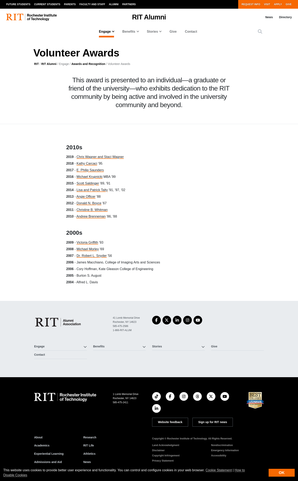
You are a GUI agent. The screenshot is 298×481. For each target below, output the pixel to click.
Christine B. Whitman (92, 210)
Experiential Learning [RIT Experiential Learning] (49, 453)
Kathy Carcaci (87, 163)
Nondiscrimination (222, 445)
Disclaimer (158, 450)
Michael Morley (88, 249)
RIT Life (88, 445)
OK (282, 472)
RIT (36, 64)
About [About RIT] (38, 437)
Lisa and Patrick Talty (92, 190)
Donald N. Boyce (89, 203)
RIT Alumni (149, 17)
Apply (278, 4)
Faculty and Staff (92, 4)
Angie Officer (85, 196)
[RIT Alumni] (58, 322)
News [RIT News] (87, 462)
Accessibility (218, 455)
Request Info (251, 4)
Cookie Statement (218, 470)
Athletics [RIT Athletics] (89, 453)
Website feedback (170, 422)
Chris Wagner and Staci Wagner (100, 157)
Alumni (114, 4)
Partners (129, 4)
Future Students (18, 4)
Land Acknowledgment (165, 445)
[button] (260, 31)
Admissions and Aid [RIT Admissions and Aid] (48, 462)
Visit (267, 4)
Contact (191, 31)
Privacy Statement (163, 460)
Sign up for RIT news (212, 422)
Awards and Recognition (88, 64)
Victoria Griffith (87, 242)
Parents (70, 4)
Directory (285, 17)
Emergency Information (225, 450)
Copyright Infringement (166, 455)
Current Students (47, 4)
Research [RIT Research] (89, 437)
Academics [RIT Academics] (41, 445)
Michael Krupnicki (89, 176)
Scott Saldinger (88, 183)
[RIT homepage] (31, 17)
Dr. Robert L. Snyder (92, 255)
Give (289, 4)
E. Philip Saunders (90, 170)
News (269, 17)
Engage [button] (105, 31)
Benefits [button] (128, 31)
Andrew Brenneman (91, 216)
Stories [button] (152, 31)
